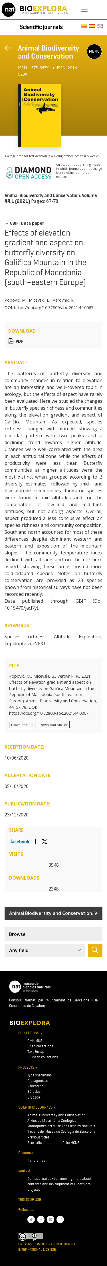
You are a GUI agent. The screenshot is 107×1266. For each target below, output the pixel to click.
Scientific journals (40, 27)
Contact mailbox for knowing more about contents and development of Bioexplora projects (59, 1184)
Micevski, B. (40, 300)
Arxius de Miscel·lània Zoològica (51, 1120)
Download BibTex (53, 724)
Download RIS (22, 724)
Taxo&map (35, 1051)
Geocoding (35, 1086)
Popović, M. (16, 300)
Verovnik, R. (63, 300)
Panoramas (36, 1160)
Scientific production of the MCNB (53, 1142)
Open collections (40, 1046)
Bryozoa (33, 1097)
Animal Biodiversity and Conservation (48, 52)
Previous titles (38, 1137)
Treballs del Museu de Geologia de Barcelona (61, 1131)
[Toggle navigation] (84, 10)
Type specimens (39, 1075)
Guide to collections (42, 1057)
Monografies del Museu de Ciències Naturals (61, 1126)
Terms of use (29, 1199)
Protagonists (37, 1080)
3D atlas (34, 1091)
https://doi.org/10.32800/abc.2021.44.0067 (53, 307)
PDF (19, 341)
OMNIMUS (34, 1040)
